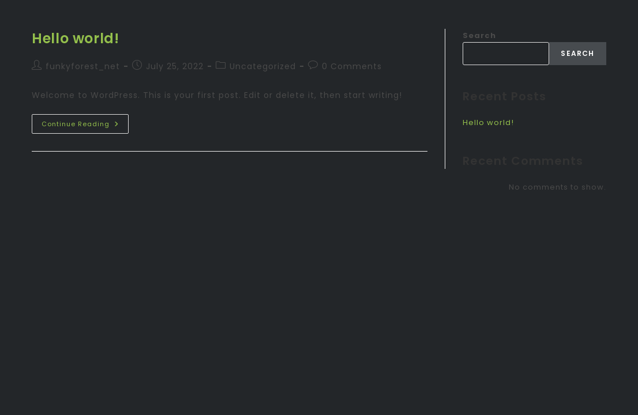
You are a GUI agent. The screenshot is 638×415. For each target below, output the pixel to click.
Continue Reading (85, 121)
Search (479, 35)
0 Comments (352, 66)
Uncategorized (263, 66)
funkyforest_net (83, 66)
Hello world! (75, 38)
